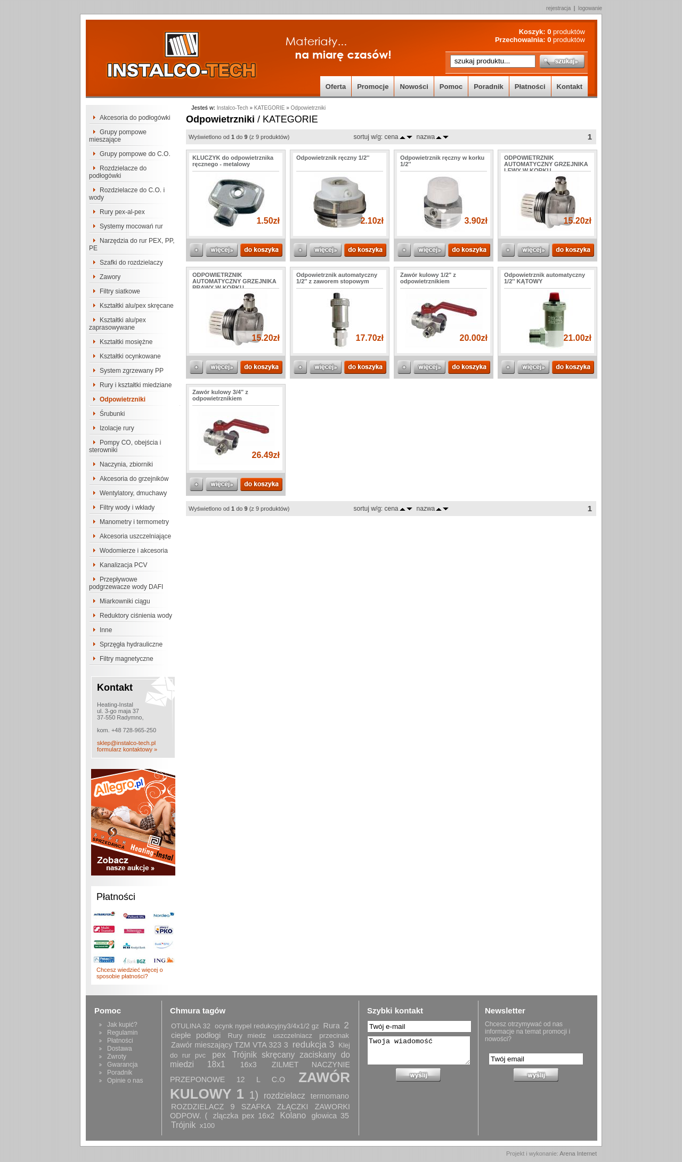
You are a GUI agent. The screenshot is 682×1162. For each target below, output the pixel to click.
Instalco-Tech (232, 108)
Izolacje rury (117, 428)
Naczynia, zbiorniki (126, 464)
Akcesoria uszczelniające (135, 536)
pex (218, 1054)
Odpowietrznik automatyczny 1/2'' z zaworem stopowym (336, 278)
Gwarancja (122, 1064)
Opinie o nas (125, 1080)
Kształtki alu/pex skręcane (137, 305)
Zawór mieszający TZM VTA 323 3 (229, 1045)
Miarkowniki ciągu (125, 601)
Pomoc (451, 87)
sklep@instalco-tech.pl (126, 743)
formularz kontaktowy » (127, 749)
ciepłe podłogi (196, 1035)
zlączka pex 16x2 (243, 1115)
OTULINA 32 (190, 1026)
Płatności (530, 87)
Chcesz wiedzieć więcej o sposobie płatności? (129, 973)
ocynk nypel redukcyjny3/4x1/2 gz (267, 1026)
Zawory (110, 277)
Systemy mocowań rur (131, 226)
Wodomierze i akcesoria (134, 550)
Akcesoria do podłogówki (135, 117)
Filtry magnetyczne (126, 658)
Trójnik (183, 1125)
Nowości (414, 87)
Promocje (372, 87)
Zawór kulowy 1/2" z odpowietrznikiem (428, 278)
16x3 (248, 1064)
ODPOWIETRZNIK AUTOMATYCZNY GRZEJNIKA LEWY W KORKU (546, 164)
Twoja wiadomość (418, 1050)
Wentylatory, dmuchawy (133, 493)
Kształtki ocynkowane (130, 356)
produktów (566, 32)
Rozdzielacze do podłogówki (118, 172)
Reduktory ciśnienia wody (136, 615)
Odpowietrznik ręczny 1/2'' (332, 157)
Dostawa (119, 1048)
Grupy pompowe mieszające (118, 135)
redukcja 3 (313, 1045)
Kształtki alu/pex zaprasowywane (117, 323)
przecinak (334, 1036)
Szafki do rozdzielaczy (131, 262)
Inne (106, 630)
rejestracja (558, 8)
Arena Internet (578, 1153)
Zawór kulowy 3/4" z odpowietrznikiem (220, 395)
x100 (207, 1126)
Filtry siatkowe (120, 291)
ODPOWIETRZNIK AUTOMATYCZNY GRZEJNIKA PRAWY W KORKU (234, 281)
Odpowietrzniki (122, 399)
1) (253, 1095)
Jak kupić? (122, 1024)
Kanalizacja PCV (123, 565)
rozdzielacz (284, 1095)
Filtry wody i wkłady (127, 507)
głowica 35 (330, 1115)
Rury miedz (247, 1036)
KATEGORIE (269, 108)
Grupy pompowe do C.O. (135, 154)
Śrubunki (112, 414)
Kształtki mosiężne (126, 342)
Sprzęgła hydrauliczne (131, 644)
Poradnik (489, 87)
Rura (331, 1025)
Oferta (336, 87)
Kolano (293, 1115)
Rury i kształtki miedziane (136, 385)
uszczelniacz (292, 1036)
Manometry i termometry (134, 522)
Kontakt (569, 87)
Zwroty (116, 1056)
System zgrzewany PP (132, 370)
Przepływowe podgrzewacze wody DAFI (126, 583)
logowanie (590, 8)
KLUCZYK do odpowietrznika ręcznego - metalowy (232, 160)
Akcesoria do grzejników (134, 478)
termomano (330, 1096)
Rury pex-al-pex (122, 212)
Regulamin (122, 1032)
